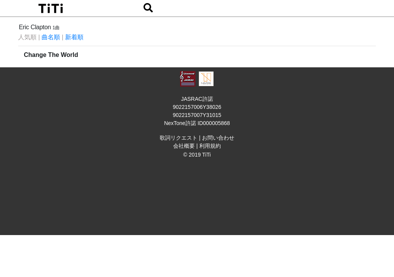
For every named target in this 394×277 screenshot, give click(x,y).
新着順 (74, 37)
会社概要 (184, 146)
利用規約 (210, 146)
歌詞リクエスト (178, 138)
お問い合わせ (218, 138)
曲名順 (51, 37)
